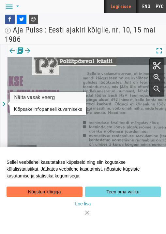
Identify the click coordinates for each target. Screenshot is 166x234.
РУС (159, 6)
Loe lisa (83, 203)
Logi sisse (121, 6)
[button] (11, 6)
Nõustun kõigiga (44, 191)
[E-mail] (33, 19)
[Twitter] (21, 19)
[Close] (83, 216)
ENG (146, 6)
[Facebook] (10, 19)
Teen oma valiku (122, 191)
